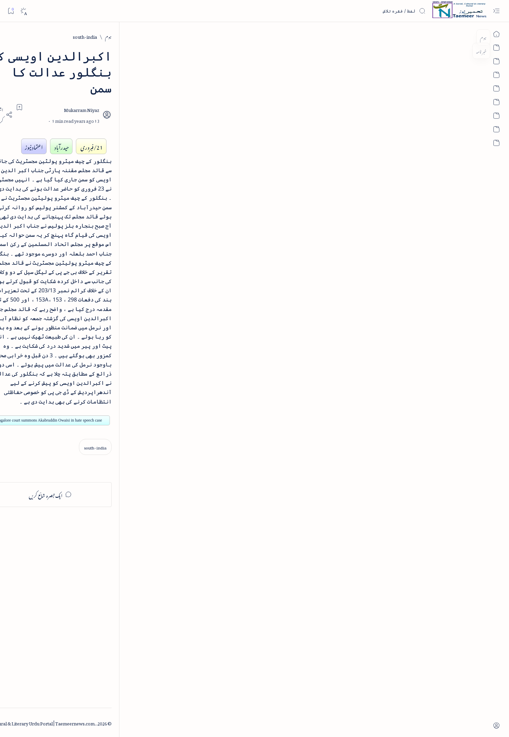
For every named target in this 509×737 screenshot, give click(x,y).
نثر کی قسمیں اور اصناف (117, 124)
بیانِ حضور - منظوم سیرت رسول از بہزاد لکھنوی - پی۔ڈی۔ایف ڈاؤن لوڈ (101, 281)
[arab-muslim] (127, 381)
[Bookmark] (11, 11)
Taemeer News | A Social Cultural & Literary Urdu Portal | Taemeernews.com (361, 722)
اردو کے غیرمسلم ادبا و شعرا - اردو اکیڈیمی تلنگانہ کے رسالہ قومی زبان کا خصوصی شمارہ (98, 232)
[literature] (112, 109)
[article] (78, 381)
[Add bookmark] (194, 74)
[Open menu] (496, 11)
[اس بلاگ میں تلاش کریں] (374, 11)
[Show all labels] (134, 468)
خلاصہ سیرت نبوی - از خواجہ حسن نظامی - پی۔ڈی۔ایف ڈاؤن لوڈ (99, 184)
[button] (64, 52)
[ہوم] (426, 36)
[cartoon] (127, 447)
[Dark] (23, 11)
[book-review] (108, 161)
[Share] (175, 82)
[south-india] (402, 36)
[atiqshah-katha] (78, 403)
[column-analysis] (78, 447)
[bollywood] (127, 425)
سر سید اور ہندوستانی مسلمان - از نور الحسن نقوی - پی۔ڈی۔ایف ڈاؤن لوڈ (98, 330)
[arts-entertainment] (127, 403)
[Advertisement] (102, 592)
